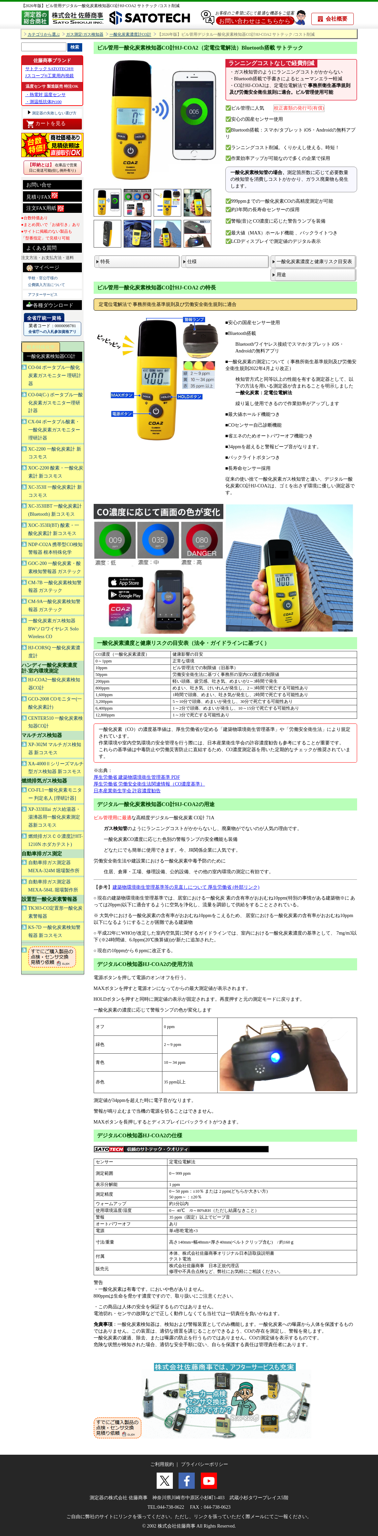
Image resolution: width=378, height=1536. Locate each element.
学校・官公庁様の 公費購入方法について (46, 281)
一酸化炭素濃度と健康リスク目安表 (314, 261)
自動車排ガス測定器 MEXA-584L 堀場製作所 (53, 885)
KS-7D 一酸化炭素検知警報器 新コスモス (54, 931)
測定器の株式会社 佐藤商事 (119, 1497)
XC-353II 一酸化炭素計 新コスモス (55, 491)
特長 (105, 261)
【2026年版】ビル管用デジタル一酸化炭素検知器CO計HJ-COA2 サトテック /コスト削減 (100, 5)
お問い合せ (39, 185)
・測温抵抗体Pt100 (43, 101)
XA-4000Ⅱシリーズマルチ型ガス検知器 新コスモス (56, 767)
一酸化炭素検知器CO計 (51, 356)
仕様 (192, 261)
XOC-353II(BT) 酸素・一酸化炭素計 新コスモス (53, 529)
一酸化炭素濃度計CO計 (130, 34)
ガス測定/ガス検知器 (84, 34)
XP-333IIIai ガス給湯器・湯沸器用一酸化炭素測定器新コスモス (54, 817)
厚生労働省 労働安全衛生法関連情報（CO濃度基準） (149, 784)
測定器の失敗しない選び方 (54, 113)
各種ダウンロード (49, 304)
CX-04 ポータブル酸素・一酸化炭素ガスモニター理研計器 (54, 429)
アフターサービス (43, 294)
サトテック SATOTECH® (49, 68)
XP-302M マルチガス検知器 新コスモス (55, 748)
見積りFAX (42, 196)
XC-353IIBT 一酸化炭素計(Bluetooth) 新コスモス (55, 510)
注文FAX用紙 (45, 208)
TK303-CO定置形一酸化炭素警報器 (55, 912)
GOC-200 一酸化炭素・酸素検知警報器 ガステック (55, 567)
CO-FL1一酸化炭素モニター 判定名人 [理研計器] (55, 794)
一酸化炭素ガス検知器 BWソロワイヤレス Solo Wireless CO (53, 628)
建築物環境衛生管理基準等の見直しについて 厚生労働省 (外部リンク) (186, 887)
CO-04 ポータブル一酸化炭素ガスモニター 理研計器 (55, 375)
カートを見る (46, 124)
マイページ (43, 267)
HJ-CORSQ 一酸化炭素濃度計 (54, 651)
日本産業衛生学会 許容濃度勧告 (127, 790)
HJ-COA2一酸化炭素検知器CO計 (54, 683)
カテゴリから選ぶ (44, 34)
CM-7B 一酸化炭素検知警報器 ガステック (55, 586)
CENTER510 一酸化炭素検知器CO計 (55, 722)
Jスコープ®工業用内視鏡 (49, 75)
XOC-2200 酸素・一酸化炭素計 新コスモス (56, 472)
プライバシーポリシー (204, 1464)
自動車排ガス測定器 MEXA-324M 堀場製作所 (54, 866)
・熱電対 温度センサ (45, 94)
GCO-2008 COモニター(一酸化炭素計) (55, 703)
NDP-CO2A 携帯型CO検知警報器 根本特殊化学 (55, 548)
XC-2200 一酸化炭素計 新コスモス (54, 453)
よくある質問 (41, 248)
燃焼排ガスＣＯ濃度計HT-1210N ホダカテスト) (55, 840)
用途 (281, 274)
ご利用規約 (162, 1464)
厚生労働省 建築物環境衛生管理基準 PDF (137, 777)
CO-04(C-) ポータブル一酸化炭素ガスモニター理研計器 (55, 403)
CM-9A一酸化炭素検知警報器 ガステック (54, 605)
